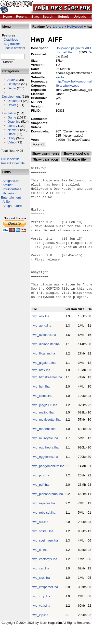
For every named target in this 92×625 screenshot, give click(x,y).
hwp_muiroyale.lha (44, 438)
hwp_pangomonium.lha (47, 466)
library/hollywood (67, 85)
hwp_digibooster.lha (45, 344)
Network (13, 130)
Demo (11, 88)
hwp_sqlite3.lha (42, 531)
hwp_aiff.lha (64, 52)
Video (11, 142)
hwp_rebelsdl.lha (43, 512)
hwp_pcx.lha (40, 475)
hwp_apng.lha (41, 325)
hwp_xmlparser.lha (44, 587)
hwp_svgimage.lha (44, 540)
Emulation (9, 113)
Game (11, 117)
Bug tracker (10, 44)
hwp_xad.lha (40, 568)
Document (14, 101)
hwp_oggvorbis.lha (44, 457)
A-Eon (7, 201)
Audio (11, 80)
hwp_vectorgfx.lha (44, 559)
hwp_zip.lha (39, 615)
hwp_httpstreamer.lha (46, 377)
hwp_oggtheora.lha (45, 447)
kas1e (60, 77)
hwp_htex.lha (40, 370)
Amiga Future (12, 206)
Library (12, 126)
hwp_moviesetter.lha (46, 419)
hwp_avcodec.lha (43, 335)
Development (11, 96)
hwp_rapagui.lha (43, 503)
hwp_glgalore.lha (43, 363)
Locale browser (13, 48)
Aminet (8, 185)
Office (11, 134)
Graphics (13, 121)
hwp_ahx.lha (40, 316)
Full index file (10, 159)
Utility (11, 138)
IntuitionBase (12, 189)
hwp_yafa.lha (40, 605)
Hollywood (75, 26)
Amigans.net (11, 181)
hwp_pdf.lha (40, 484)
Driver (11, 105)
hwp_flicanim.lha (43, 353)
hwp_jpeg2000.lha (44, 405)
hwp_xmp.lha (40, 596)
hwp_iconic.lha (41, 396)
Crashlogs (9, 39)
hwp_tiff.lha (39, 550)
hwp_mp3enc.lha (43, 429)
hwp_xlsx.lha (40, 577)
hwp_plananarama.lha (47, 494)
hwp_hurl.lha (40, 386)
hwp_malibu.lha (42, 412)
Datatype (13, 84)
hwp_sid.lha (39, 522)
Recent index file (13, 163)
